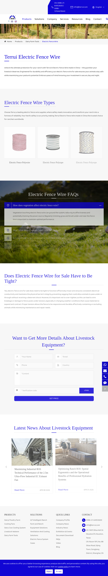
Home (9, 41)
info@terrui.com (81, 7)
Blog (88, 19)
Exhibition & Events (64, 531)
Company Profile (63, 520)
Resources (77, 19)
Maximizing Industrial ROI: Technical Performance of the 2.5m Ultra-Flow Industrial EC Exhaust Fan (31, 473)
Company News (62, 523)
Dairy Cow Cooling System (15, 527)
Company (52, 19)
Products (26, 19)
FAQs (58, 539)
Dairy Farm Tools (32, 41)
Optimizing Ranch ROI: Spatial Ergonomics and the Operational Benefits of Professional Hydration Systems (74, 472)
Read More (19, 488)
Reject (49, 571)
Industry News (62, 527)
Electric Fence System (39, 539)
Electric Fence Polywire (18, 162)
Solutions (39, 19)
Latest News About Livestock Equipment (53, 429)
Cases (32, 543)
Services (64, 19)
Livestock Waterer (11, 531)
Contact (97, 19)
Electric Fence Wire (50, 41)
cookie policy (63, 566)
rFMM (86, 389)
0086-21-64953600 (59, 4)
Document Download (64, 535)
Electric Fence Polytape (51, 162)
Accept (59, 571)
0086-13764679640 (59, 10)
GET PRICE (54, 397)
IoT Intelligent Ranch (38, 520)
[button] (6, 467)
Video (58, 543)
